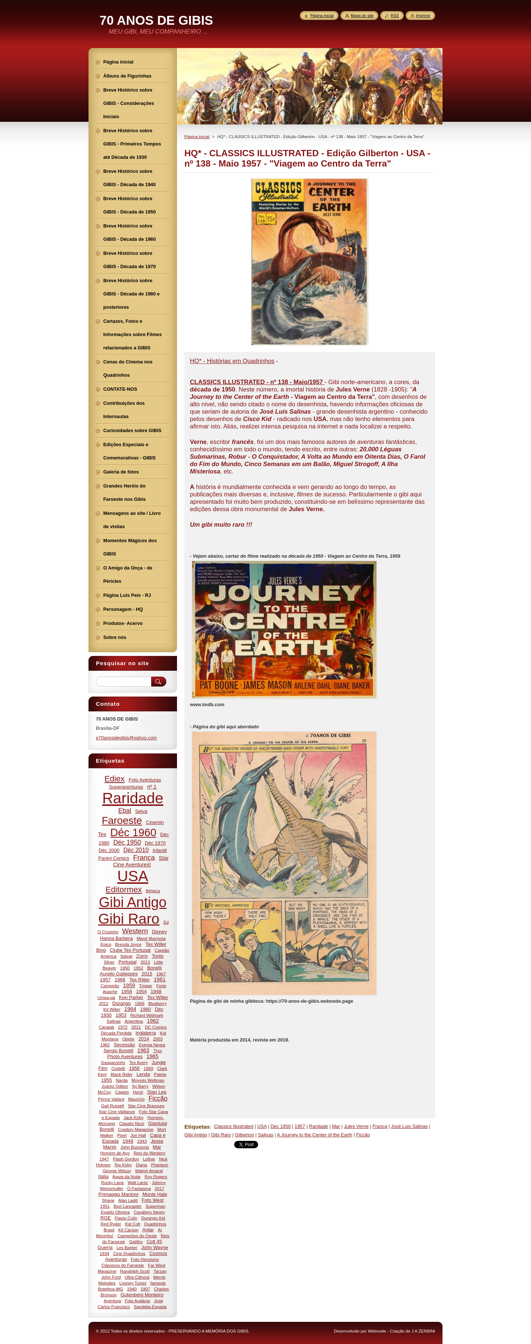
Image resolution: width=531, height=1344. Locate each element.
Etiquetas (197, 1127)
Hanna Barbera (116, 938)
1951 (105, 1206)
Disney (159, 931)
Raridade (318, 1126)
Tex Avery (138, 1062)
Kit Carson (128, 1229)
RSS (395, 15)
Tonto (157, 956)
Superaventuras (126, 787)
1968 (140, 1003)
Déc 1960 (133, 832)
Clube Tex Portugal (130, 950)
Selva (141, 811)
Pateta (160, 1074)
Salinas (265, 1135)
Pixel (121, 1135)
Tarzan (159, 1271)
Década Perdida (116, 1032)
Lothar (149, 1158)
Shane (108, 1200)
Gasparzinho (113, 1062)
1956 (134, 1068)
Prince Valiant (111, 1099)
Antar (148, 1229)
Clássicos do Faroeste (122, 1265)
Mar (336, 1126)
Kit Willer (111, 1009)
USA (262, 1126)
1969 (148, 1068)
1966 (120, 979)
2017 (159, 1188)
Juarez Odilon (114, 1086)
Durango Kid (153, 1217)
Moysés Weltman (148, 1080)
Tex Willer (157, 997)
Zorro (142, 956)
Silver (109, 962)
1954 (141, 991)
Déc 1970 (155, 843)
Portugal (127, 962)
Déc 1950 (281, 1126)
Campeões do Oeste (137, 1235)
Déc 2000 (109, 850)
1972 (123, 1027)
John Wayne (154, 1247)
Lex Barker (127, 1247)
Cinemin (155, 822)
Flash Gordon (126, 1158)
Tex (102, 834)
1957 (300, 1126)
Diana (141, 1164)
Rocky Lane (112, 1182)
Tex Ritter (139, 979)
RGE (105, 1218)
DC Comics (156, 1027)
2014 (143, 1039)
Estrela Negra (152, 1044)
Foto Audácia (137, 1300)
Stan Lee (157, 1092)
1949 (127, 1141)
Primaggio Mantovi (118, 1194)
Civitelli (118, 1068)
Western (135, 931)
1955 (106, 1080)
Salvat (126, 956)
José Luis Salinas (409, 1126)
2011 (136, 1027)
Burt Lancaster (128, 1206)
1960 (145, 1009)
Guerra (104, 1247)
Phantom (160, 1164)
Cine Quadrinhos (129, 1253)
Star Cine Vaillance (117, 1111)
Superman (156, 1206)
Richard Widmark (146, 1015)
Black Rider (122, 1074)
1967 (161, 973)
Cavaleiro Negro (148, 1212)
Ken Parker (131, 997)
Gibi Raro (221, 1135)
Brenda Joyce (128, 944)
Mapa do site (362, 15)
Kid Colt (132, 1223)
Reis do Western (149, 1152)
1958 (126, 991)
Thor (157, 1050)
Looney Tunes (132, 1282)
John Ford (111, 1277)
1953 (120, 1015)
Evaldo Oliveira (115, 1212)
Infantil (160, 850)
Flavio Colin (126, 1217)
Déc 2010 (136, 850)
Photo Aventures (124, 1056)
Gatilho (136, 1241)
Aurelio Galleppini (119, 974)
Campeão (109, 985)
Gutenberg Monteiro (142, 1294)
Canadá (106, 1027)
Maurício (136, 1099)
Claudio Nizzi (131, 1123)
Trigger (146, 985)
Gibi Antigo (195, 1135)
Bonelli (154, 968)
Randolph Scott (135, 1271)
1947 (104, 1158)
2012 (103, 1003)
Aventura (112, 1300)
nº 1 (152, 787)
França (379, 1126)
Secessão (124, 1044)
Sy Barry (140, 1086)
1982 (105, 1044)
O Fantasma (139, 1188)
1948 (156, 991)
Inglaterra (145, 1033)
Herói (138, 1092)
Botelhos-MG (110, 1288)
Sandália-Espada (150, 1306)
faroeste (158, 1282)
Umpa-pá (106, 997)
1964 (130, 1009)
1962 (153, 1021)
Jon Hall (138, 1135)
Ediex (114, 778)
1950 (125, 967)
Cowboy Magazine (135, 1129)
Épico (105, 944)
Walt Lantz (138, 1182)
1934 (104, 1253)
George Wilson (117, 1170)
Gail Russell (112, 1105)
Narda (122, 1080)
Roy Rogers (156, 1176)
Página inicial (196, 136)
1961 (160, 979)
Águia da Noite (126, 1176)
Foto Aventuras (145, 780)
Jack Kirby (133, 1117)
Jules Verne (356, 1126)
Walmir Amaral (149, 1170)
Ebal (124, 810)
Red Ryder (111, 1223)
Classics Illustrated (233, 1126)
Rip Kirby (123, 1164)
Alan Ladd (128, 1200)
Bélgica (153, 890)
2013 (145, 962)
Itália (103, 1176)
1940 (131, 1288)
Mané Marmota (151, 938)
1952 (138, 967)
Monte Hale (154, 1194)
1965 (152, 1056)
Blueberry (157, 1003)
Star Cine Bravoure (146, 1105)
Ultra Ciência (137, 1277)
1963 (143, 1050)
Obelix (128, 1038)
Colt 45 (154, 1241)
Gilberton (244, 1135)
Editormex (123, 889)
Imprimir (423, 15)
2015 (147, 974)
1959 (129, 985)
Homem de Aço (115, 1152)
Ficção (363, 1135)
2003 (158, 1038)
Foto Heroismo (145, 1259)
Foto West (153, 1200)
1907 (145, 1288)
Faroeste (122, 820)
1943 (142, 1141)
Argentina (134, 1021)
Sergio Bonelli (118, 1050)
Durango (121, 1003)
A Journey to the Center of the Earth (314, 1135)
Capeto (122, 1092)
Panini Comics (113, 858)
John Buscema (135, 1147)
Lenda (143, 1074)
